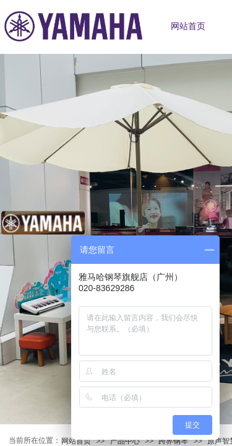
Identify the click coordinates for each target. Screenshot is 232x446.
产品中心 (125, 441)
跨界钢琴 (173, 441)
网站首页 (76, 441)
